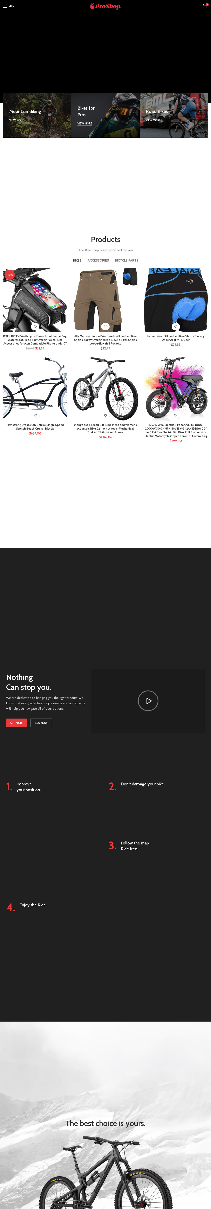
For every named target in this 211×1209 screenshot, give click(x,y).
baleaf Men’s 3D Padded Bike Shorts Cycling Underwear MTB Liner (175, 338)
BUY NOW (41, 723)
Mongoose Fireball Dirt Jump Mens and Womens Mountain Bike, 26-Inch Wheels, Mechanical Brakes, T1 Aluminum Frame (105, 429)
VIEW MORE (16, 120)
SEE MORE (16, 723)
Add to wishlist (35, 326)
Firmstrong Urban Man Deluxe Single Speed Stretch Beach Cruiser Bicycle (35, 427)
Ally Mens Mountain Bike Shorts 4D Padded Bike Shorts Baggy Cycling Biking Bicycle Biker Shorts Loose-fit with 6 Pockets (105, 340)
